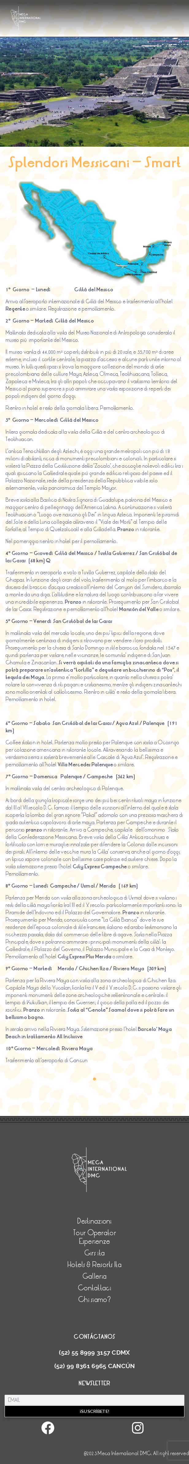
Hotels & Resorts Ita (95, 1265)
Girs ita (94, 1253)
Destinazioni (94, 1221)
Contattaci (94, 1288)
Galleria (94, 1276)
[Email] (94, 1400)
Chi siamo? (94, 1299)
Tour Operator (94, 1233)
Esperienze (94, 1241)
